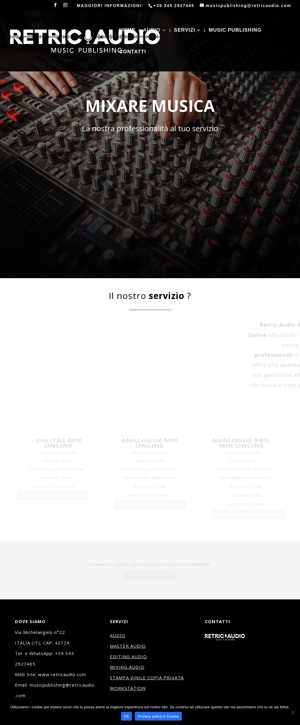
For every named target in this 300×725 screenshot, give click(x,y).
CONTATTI (132, 52)
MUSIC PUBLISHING (235, 30)
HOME (127, 30)
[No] (293, 712)
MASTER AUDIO (128, 646)
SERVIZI (184, 30)
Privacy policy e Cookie (158, 716)
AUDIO (152, 30)
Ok (126, 716)
